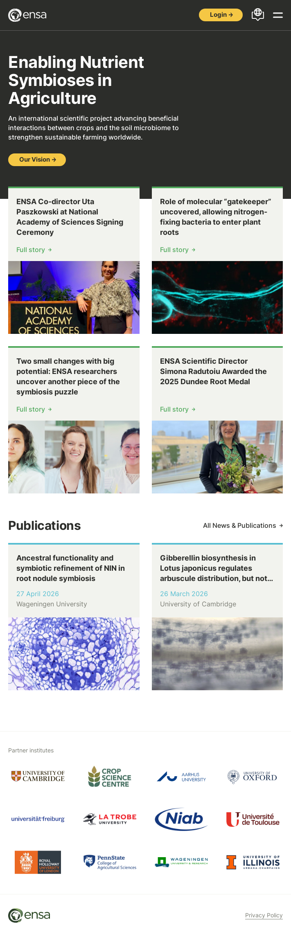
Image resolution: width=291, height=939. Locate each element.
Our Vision (34, 159)
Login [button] (218, 14)
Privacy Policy (264, 915)
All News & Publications (239, 525)
